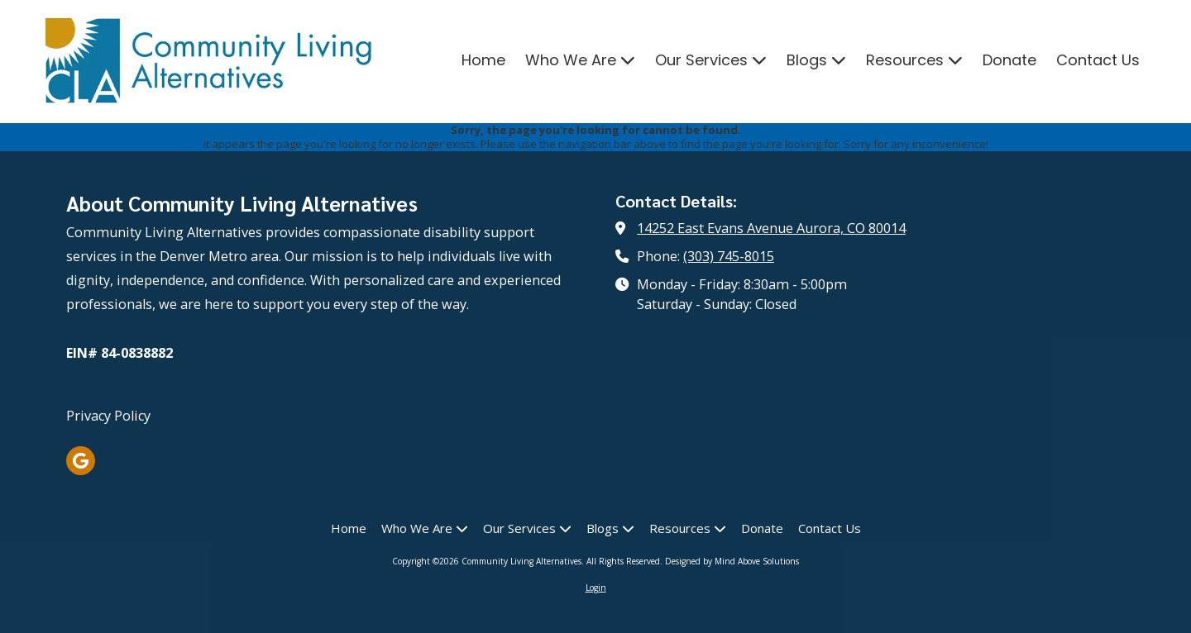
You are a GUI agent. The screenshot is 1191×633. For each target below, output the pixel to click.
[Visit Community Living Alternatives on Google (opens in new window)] (80, 460)
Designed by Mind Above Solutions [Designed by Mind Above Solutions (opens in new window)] (732, 561)
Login (596, 587)
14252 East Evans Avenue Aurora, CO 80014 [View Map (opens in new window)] (771, 228)
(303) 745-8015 (728, 256)
